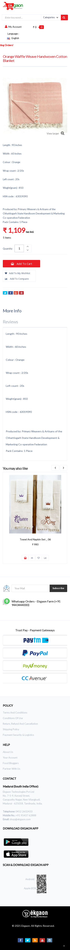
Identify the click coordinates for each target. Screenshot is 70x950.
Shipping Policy (11, 729)
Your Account (10, 757)
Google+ (16, 293)
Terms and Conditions (15, 712)
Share (10, 293)
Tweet (5, 293)
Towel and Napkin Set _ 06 (35, 539)
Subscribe (58, 588)
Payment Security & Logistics (18, 734)
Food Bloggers (11, 763)
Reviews (10, 321)
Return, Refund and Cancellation (20, 723)
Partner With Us (11, 768)
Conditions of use (13, 718)
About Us (8, 751)
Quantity (8, 248)
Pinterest (21, 293)
